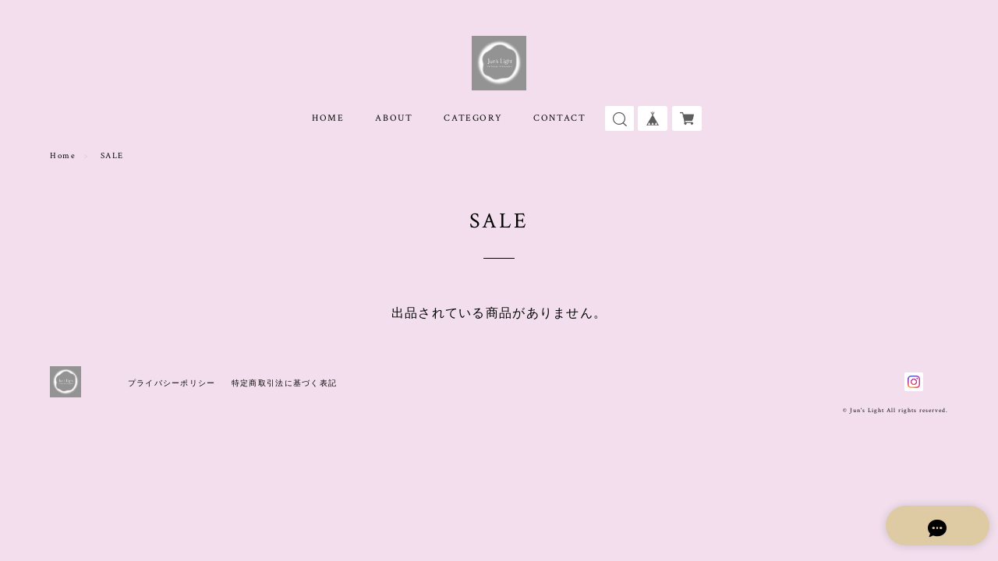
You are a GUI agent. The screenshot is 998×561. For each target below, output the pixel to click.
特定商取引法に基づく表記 (284, 383)
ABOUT (393, 118)
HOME (328, 118)
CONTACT (559, 118)
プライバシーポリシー (172, 383)
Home (63, 155)
